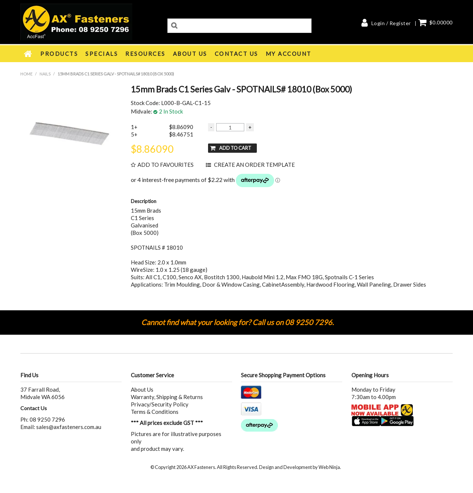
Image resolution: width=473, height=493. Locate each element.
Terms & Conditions (154, 411)
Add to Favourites (165, 165)
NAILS (45, 73)
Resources (145, 53)
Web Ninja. (330, 467)
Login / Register (391, 23)
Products (59, 53)
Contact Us (236, 53)
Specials (101, 53)
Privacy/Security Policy (159, 404)
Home (28, 53)
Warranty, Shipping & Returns (167, 397)
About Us (190, 53)
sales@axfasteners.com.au (68, 426)
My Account (289, 53)
